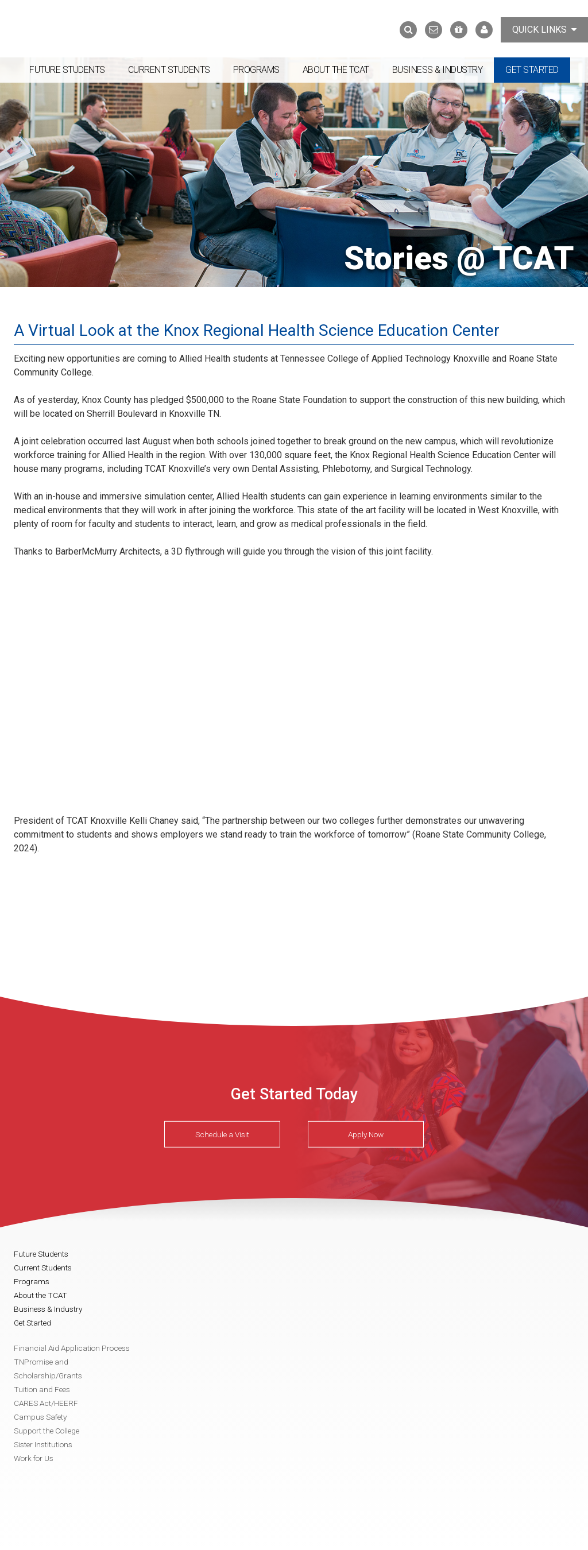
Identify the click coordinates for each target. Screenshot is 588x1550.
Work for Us (33, 1458)
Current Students (169, 69)
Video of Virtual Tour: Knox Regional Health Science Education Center (197, 684)
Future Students (67, 69)
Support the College (46, 1430)
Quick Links (544, 29)
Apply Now (366, 1134)
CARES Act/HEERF (46, 1403)
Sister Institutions (43, 1444)
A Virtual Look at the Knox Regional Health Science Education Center (257, 330)
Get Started (532, 69)
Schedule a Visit (222, 1134)
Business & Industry (437, 69)
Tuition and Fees (42, 1389)
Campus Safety (40, 1416)
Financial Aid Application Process (72, 1348)
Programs (256, 69)
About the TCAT (336, 69)
